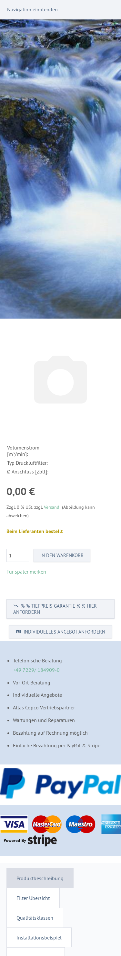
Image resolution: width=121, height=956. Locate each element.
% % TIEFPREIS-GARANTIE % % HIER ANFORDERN (55, 609)
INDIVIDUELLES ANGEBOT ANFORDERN (60, 632)
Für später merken (26, 571)
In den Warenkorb (62, 555)
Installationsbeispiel (39, 937)
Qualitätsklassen (34, 918)
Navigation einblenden (32, 9)
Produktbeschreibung (40, 878)
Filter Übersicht (33, 898)
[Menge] (17, 555)
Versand (51, 507)
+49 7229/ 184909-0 (36, 670)
